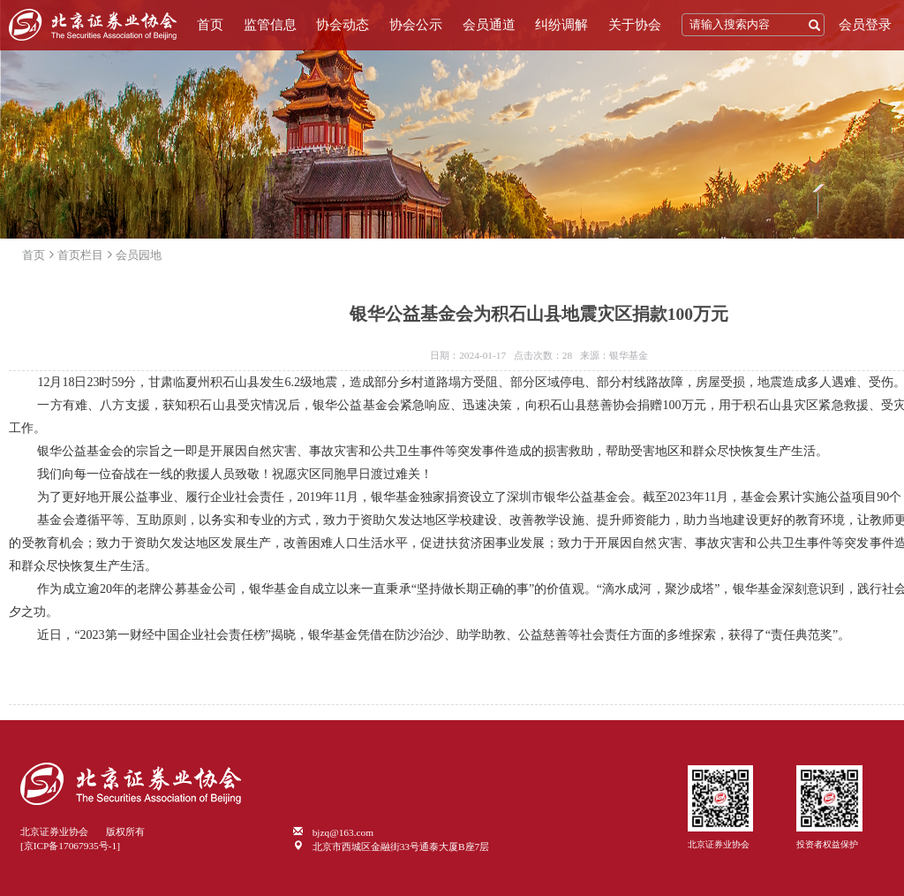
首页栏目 (80, 255)
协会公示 (415, 25)
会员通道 (489, 25)
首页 (210, 25)
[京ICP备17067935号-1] (70, 845)
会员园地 (139, 255)
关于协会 (634, 25)
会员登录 (865, 25)
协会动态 (342, 25)
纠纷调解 (561, 25)
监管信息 (270, 25)
